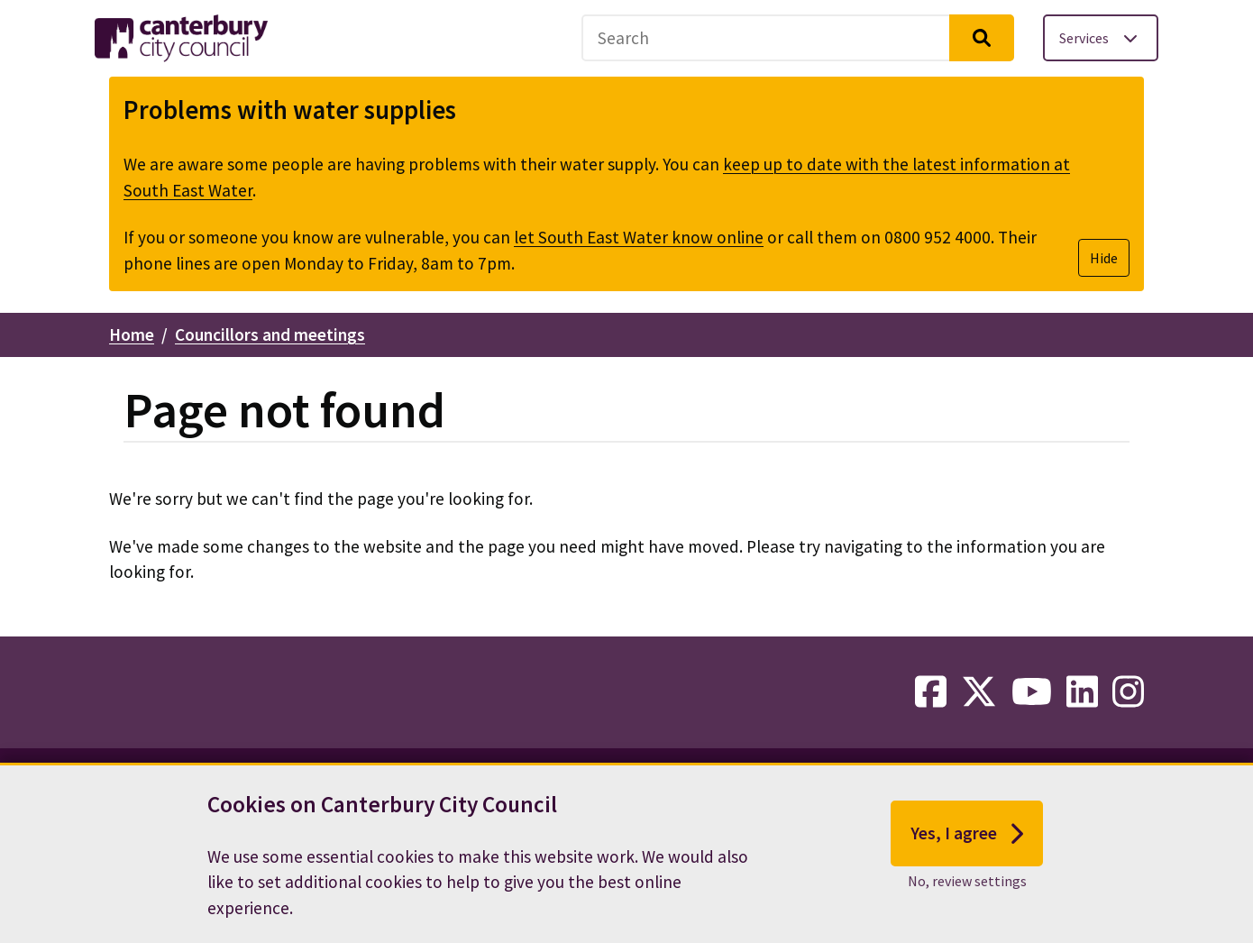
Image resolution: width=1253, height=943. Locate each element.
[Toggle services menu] (1100, 37)
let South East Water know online (639, 237)
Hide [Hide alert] (1104, 258)
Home (131, 334)
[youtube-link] (1031, 692)
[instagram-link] (1128, 692)
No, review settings (967, 881)
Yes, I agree (966, 834)
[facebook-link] (931, 692)
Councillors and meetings (270, 334)
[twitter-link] (979, 692)
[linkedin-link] (1082, 692)
